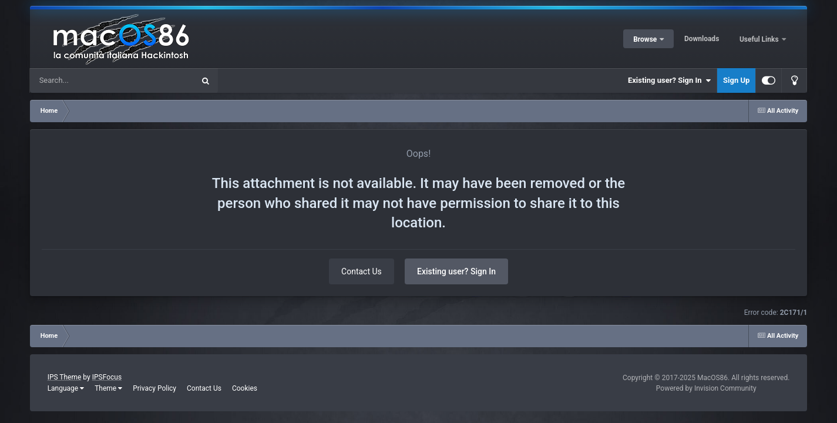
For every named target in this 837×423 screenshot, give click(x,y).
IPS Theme (65, 377)
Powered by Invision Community (706, 388)
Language (66, 388)
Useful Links (760, 39)
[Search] (82, 80)
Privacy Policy (154, 388)
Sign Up (736, 80)
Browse (645, 39)
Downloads (701, 39)
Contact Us (361, 271)
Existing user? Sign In (669, 80)
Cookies (244, 388)
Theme (108, 388)
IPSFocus (107, 377)
